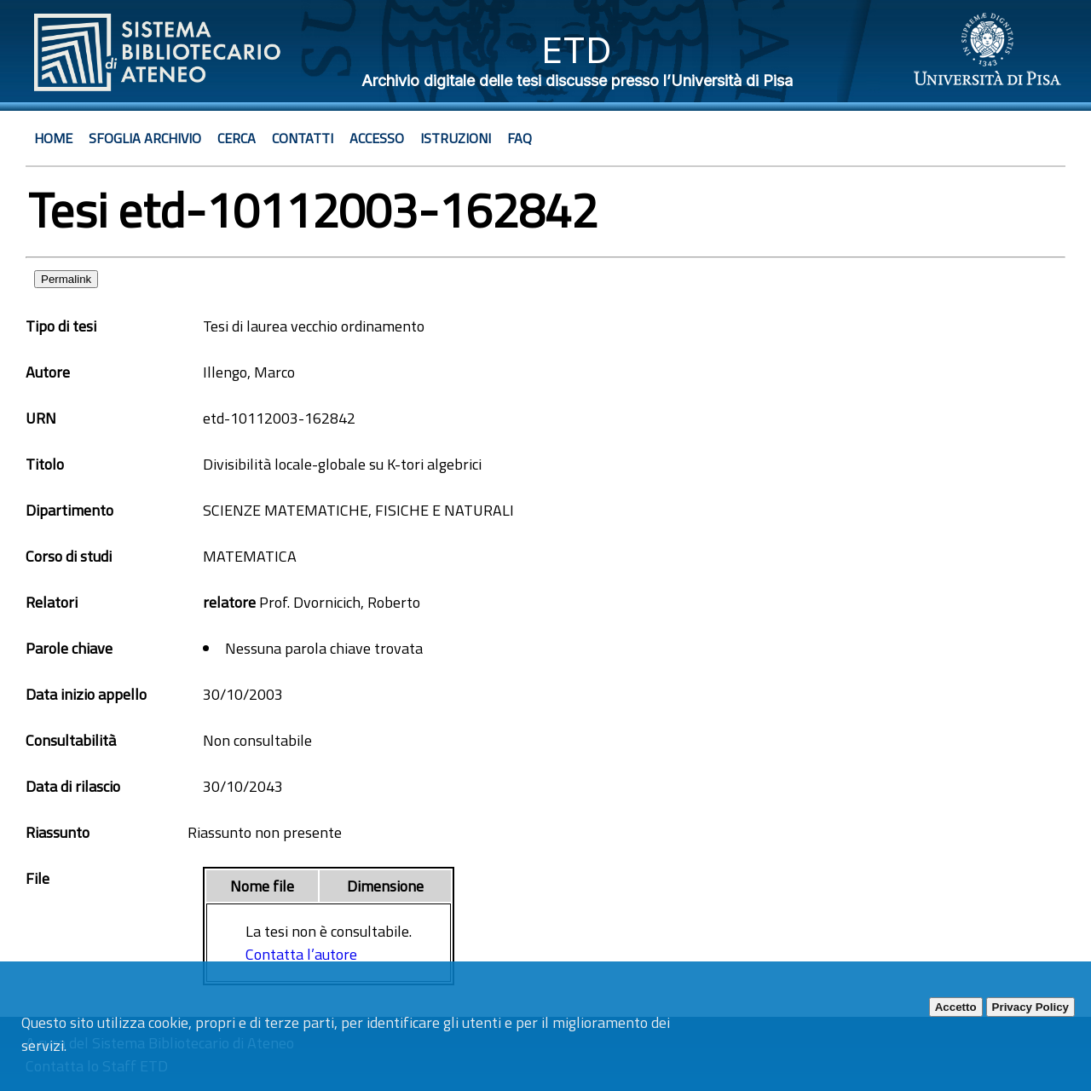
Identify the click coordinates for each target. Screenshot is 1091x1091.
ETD (576, 50)
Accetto (956, 1007)
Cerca (236, 138)
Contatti (302, 138)
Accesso (376, 138)
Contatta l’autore (301, 954)
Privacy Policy (1030, 1007)
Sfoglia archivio (145, 138)
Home (53, 138)
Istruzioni (455, 138)
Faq (519, 138)
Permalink (66, 279)
